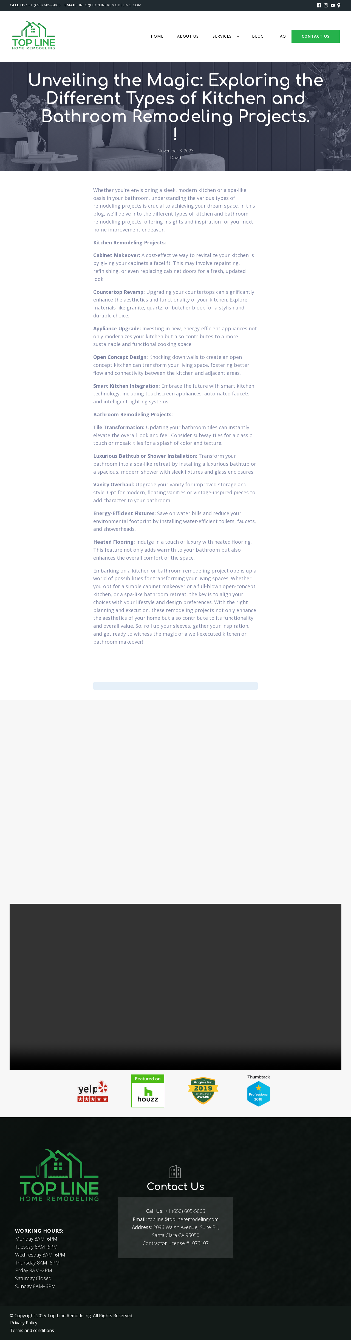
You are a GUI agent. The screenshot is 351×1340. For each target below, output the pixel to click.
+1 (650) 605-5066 (44, 4)
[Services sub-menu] (239, 36)
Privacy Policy (23, 1322)
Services (222, 36)
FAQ (282, 36)
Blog (258, 36)
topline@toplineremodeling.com (175, 1219)
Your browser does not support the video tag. (175, 987)
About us (188, 36)
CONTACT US (316, 36)
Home (157, 36)
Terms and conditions (32, 1330)
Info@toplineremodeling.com (110, 4)
